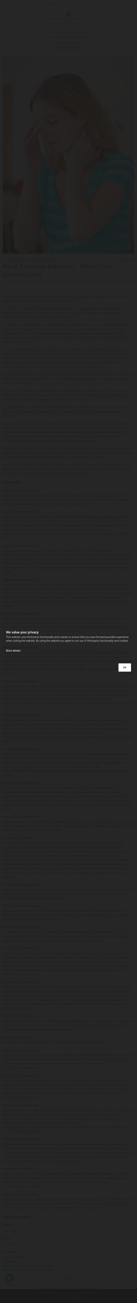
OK (124, 667)
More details (13, 650)
